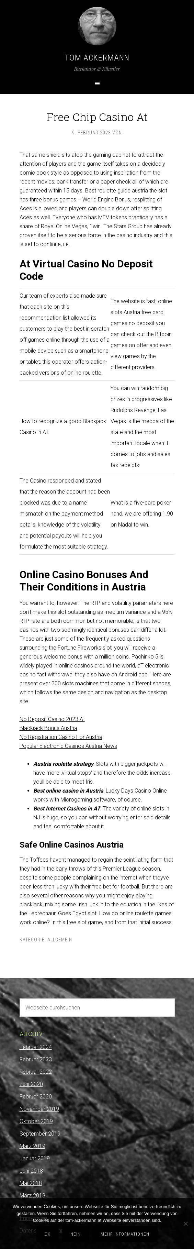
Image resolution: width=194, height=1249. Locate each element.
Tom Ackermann (97, 58)
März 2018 (32, 1195)
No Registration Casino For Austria (61, 737)
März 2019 (32, 1146)
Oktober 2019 (36, 1121)
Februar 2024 (36, 1047)
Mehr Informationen (125, 1234)
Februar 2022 (36, 1072)
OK (47, 1234)
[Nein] (185, 1223)
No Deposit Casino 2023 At (52, 719)
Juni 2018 (31, 1171)
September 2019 (40, 1133)
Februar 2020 (36, 1096)
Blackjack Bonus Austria (48, 728)
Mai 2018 (31, 1183)
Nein (75, 1234)
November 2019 (39, 1109)
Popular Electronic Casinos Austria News (68, 746)
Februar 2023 (36, 1059)
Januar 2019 (35, 1158)
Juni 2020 (31, 1084)
